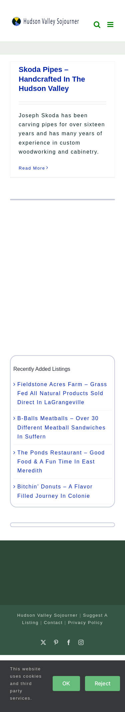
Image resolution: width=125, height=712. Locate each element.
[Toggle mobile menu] (111, 24)
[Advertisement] (62, 277)
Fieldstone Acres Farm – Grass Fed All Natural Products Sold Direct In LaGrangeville (62, 393)
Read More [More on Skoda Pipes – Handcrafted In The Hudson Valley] (32, 168)
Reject (102, 683)
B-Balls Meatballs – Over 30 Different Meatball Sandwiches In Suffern (61, 427)
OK (66, 683)
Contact (53, 622)
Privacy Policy (85, 622)
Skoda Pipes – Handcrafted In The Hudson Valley (52, 79)
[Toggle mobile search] (97, 24)
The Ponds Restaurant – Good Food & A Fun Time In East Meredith (61, 461)
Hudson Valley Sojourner (47, 615)
